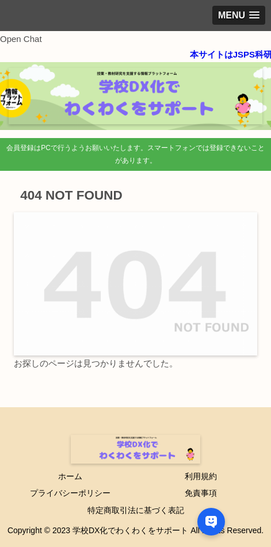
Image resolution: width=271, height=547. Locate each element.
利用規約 (201, 476)
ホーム (70, 476)
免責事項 (201, 493)
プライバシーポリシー (70, 493)
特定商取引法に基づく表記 (135, 510)
